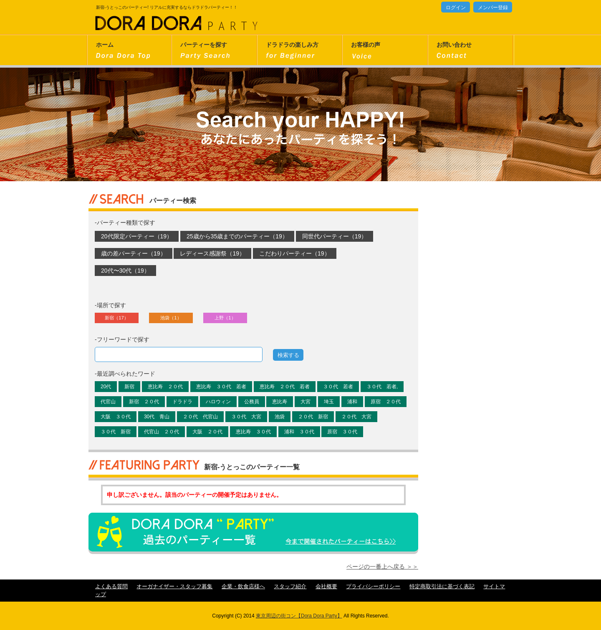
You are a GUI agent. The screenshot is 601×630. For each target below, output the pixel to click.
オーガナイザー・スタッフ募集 (174, 587)
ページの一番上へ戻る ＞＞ (382, 566)
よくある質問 (111, 587)
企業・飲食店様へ (243, 587)
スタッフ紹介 (290, 587)
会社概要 (326, 587)
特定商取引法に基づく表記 (442, 587)
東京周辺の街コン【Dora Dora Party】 (299, 616)
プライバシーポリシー (373, 587)
